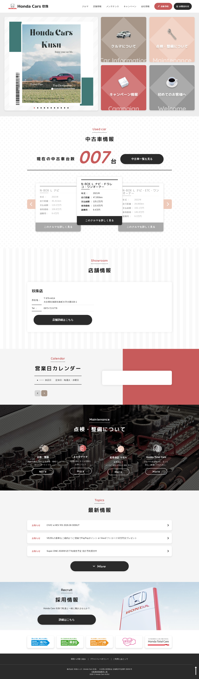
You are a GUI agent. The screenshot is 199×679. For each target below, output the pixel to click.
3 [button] (41, 107)
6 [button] (51, 107)
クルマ (85, 6)
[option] (51, 64)
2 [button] (37, 107)
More (101, 566)
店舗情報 (97, 6)
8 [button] (57, 107)
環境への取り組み (78, 659)
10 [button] (64, 107)
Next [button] (167, 204)
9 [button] (61, 107)
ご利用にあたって (120, 659)
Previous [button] (31, 204)
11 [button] (67, 107)
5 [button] (47, 107)
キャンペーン (130, 6)
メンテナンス (112, 6)
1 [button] (34, 107)
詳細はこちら (67, 619)
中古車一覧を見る (142, 159)
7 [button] (54, 107)
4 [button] (44, 107)
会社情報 (145, 6)
